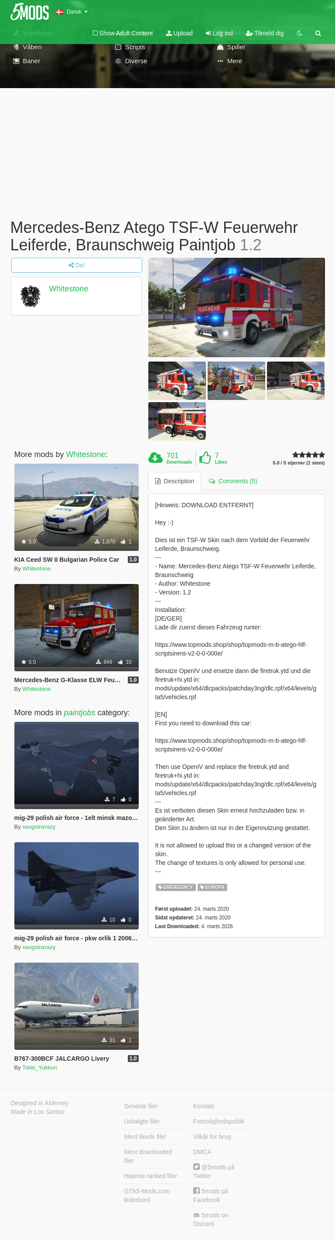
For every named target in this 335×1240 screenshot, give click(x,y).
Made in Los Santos (38, 1111)
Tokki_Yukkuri (39, 1067)
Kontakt (203, 1106)
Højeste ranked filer (150, 1175)
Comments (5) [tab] (233, 481)
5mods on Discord (210, 1219)
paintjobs (80, 712)
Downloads (179, 462)
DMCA (202, 1151)
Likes (221, 462)
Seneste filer (141, 1106)
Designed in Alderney (40, 1103)
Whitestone (68, 288)
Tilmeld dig (265, 33)
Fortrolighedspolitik (219, 1121)
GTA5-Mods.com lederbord (147, 1195)
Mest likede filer (145, 1136)
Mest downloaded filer (148, 1156)
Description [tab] (175, 481)
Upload (179, 33)
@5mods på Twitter (214, 1171)
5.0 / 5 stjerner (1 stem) (299, 463)
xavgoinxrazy (38, 826)
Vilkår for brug (212, 1136)
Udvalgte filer (142, 1121)
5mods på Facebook (210, 1195)
